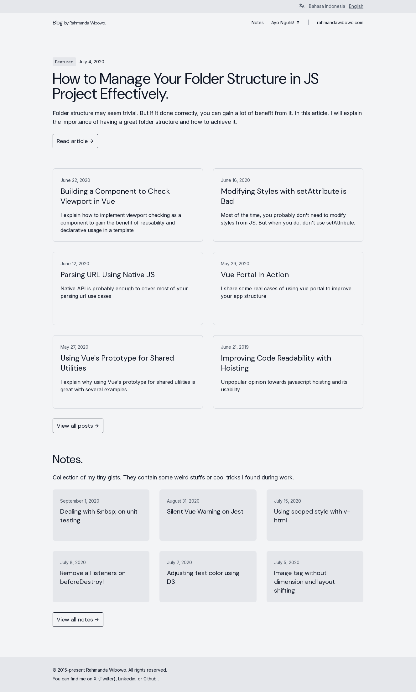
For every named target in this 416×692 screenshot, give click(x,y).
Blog (79, 22)
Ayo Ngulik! (285, 22)
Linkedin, (127, 678)
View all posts (78, 426)
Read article (75, 141)
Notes (258, 22)
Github (150, 678)
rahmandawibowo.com (340, 22)
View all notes (78, 619)
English (356, 6)
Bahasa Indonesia (327, 6)
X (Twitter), (105, 678)
